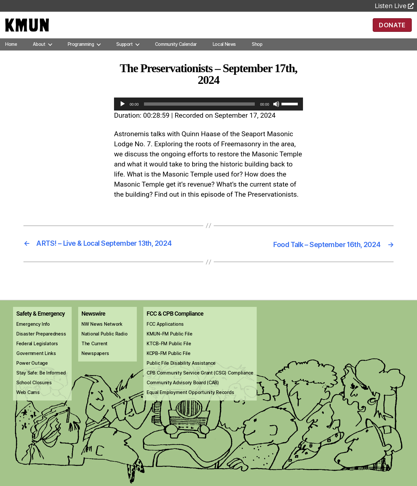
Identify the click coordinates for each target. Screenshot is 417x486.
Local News (224, 53)
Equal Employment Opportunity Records (190, 401)
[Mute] (276, 113)
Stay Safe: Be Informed (41, 381)
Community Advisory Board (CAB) (183, 391)
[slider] (199, 113)
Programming (81, 53)
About (39, 53)
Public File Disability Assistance (181, 371)
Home (11, 53)
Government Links (36, 362)
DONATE (392, 29)
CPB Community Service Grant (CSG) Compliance (200, 381)
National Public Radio (104, 342)
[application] (208, 113)
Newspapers (95, 362)
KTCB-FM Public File (169, 352)
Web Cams (28, 401)
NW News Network (101, 332)
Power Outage (32, 371)
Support (124, 53)
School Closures (34, 391)
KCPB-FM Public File (169, 362)
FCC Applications (165, 332)
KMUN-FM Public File (170, 342)
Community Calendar (176, 53)
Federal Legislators (37, 352)
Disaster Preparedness (41, 342)
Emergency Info (33, 332)
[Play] (122, 113)
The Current (94, 352)
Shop (257, 53)
